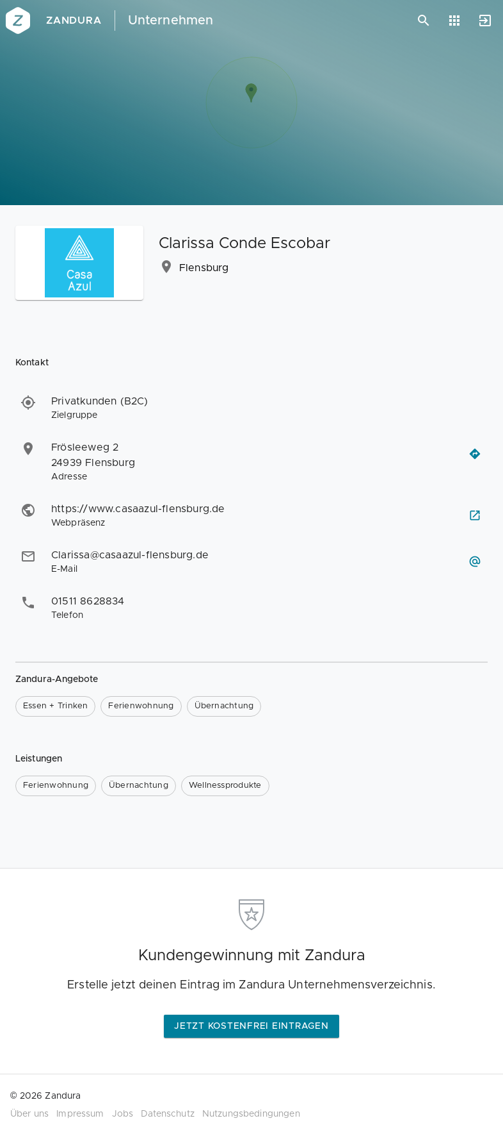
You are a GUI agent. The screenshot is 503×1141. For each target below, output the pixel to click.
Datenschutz (168, 1114)
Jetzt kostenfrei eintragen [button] (251, 1026)
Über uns (29, 1114)
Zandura (74, 20)
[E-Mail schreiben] (475, 561)
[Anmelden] (485, 20)
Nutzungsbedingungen (251, 1114)
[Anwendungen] (454, 20)
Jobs (123, 1114)
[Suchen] (423, 20)
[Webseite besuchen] (475, 515)
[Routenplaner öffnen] (475, 454)
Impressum (80, 1114)
